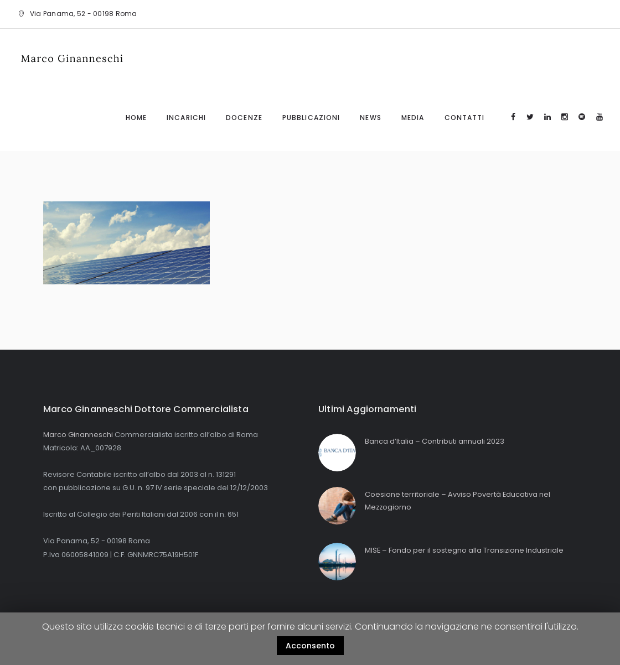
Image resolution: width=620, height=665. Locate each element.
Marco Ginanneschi (78, 434)
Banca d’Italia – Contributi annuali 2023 (434, 441)
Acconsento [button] (310, 645)
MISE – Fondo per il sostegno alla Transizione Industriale (465, 550)
